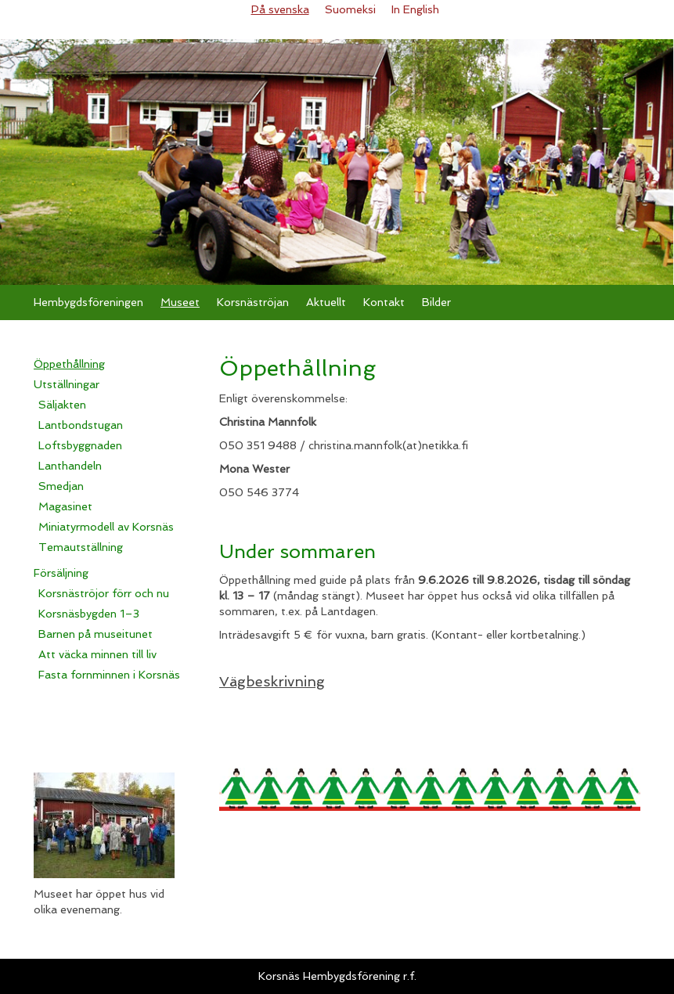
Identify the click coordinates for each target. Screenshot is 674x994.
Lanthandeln (70, 465)
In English (415, 9)
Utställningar (66, 384)
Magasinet (65, 506)
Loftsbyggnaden (80, 445)
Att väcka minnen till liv (97, 654)
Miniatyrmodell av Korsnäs (106, 526)
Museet (180, 302)
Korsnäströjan (253, 302)
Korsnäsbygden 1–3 (88, 613)
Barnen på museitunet (95, 634)
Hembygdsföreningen (88, 302)
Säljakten (62, 404)
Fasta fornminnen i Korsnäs (109, 674)
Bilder (436, 302)
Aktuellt (326, 302)
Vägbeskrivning (272, 681)
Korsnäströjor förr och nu (103, 593)
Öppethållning (69, 364)
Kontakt (384, 302)
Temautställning (80, 547)
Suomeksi (350, 9)
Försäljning (61, 573)
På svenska (280, 9)
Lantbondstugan (80, 425)
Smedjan (61, 486)
